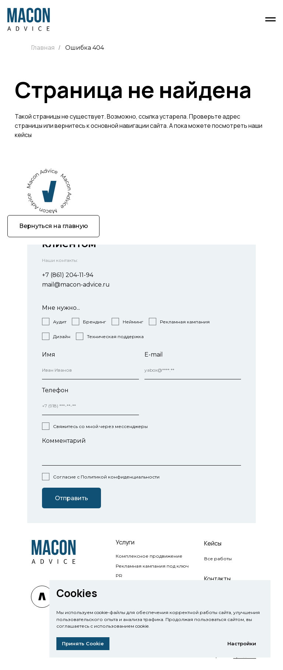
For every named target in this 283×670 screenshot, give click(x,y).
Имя (48, 354)
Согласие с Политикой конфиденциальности (106, 477)
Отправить (71, 498)
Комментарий (64, 440)
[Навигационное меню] (270, 19)
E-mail (153, 354)
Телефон (55, 390)
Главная (43, 47)
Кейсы (212, 543)
